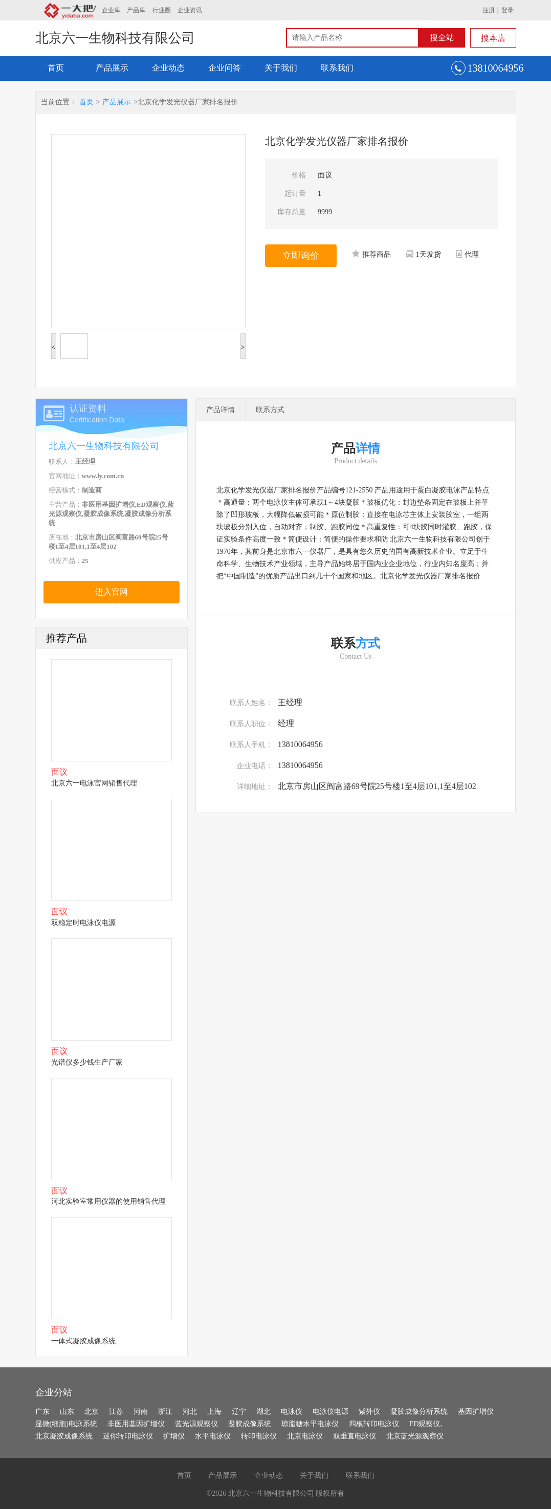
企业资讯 (190, 10)
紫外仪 (369, 1411)
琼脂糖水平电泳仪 (310, 1424)
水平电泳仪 (213, 1436)
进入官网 (111, 592)
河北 (190, 1411)
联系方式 (270, 410)
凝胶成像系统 (249, 1424)
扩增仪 (174, 1436)
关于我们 (281, 67)
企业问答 (224, 67)
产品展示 (112, 67)
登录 (507, 10)
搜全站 (442, 37)
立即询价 (300, 256)
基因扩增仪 (476, 1411)
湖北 (263, 1411)
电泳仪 (291, 1411)
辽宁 (239, 1411)
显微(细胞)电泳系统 (66, 1424)
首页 (56, 67)
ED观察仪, (425, 1424)
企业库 (111, 10)
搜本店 (493, 38)
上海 (214, 1411)
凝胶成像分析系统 (419, 1411)
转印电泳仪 (259, 1436)
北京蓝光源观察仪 (415, 1436)
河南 (141, 1411)
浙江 (165, 1411)
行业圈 (161, 10)
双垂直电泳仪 (354, 1436)
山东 (67, 1411)
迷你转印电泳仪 (128, 1436)
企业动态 (168, 67)
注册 (488, 10)
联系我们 (337, 67)
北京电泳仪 (305, 1436)
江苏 (116, 1411)
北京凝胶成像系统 (64, 1436)
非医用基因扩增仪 (136, 1424)
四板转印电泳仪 (374, 1424)
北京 (91, 1411)
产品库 (136, 10)
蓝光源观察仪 (196, 1424)
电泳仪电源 (330, 1411)
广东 (42, 1411)
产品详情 (220, 410)
